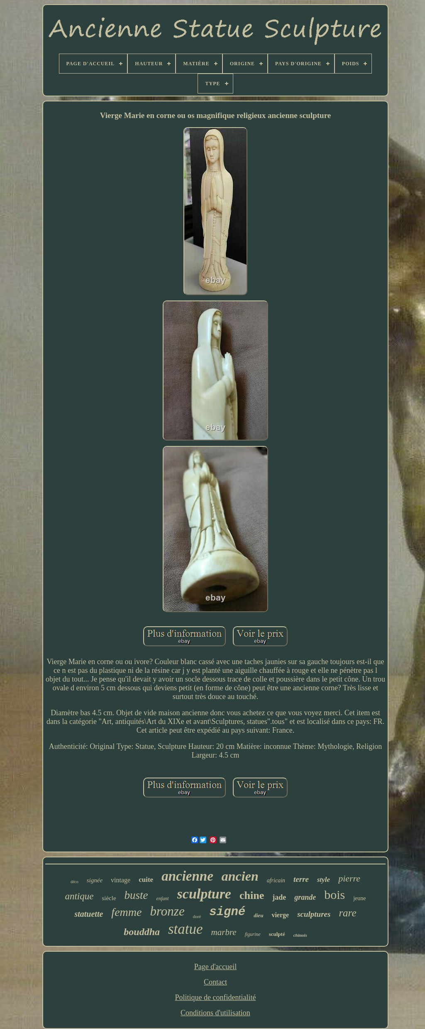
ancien (240, 876)
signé (227, 912)
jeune (359, 898)
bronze (167, 911)
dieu (258, 915)
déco (74, 881)
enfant (162, 898)
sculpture (204, 893)
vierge (280, 914)
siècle (109, 898)
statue (185, 929)
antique (79, 896)
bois (334, 894)
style (323, 880)
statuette (88, 913)
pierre (349, 878)
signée (95, 880)
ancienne (187, 876)
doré (197, 916)
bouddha (142, 931)
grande (305, 897)
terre (301, 879)
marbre (224, 932)
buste (136, 895)
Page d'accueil (215, 967)
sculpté (277, 934)
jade (279, 897)
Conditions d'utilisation (215, 1013)
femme (126, 912)
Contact (215, 982)
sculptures (313, 914)
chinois (300, 935)
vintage (120, 880)
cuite (146, 880)
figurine (253, 934)
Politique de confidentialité (215, 997)
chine (251, 895)
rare (347, 912)
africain (276, 880)
